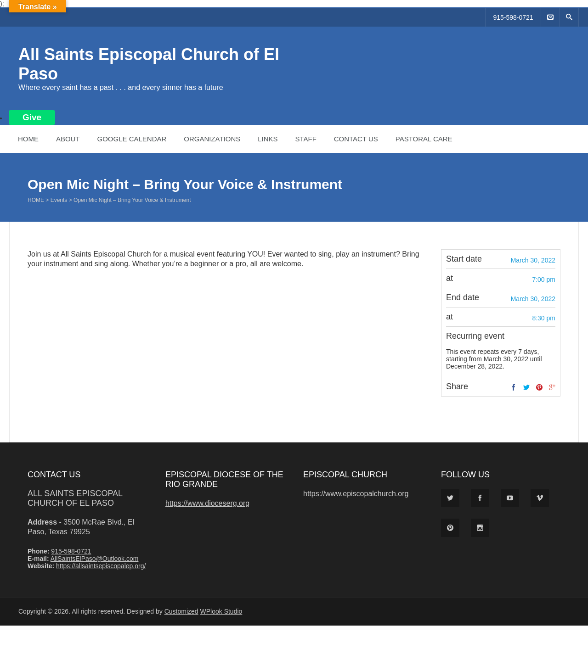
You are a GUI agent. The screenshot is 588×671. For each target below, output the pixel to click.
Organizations (212, 139)
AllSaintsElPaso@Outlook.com (95, 558)
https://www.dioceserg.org (207, 503)
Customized (181, 611)
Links (267, 139)
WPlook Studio (221, 611)
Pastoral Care (424, 139)
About (68, 139)
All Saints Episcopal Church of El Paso (75, 498)
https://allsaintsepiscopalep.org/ (101, 566)
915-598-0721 (513, 17)
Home (28, 139)
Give (32, 117)
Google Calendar (131, 139)
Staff (305, 139)
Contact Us (356, 139)
